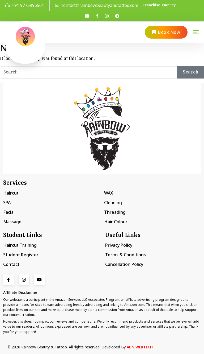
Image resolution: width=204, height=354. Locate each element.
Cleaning (113, 202)
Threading (115, 212)
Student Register (21, 255)
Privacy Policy (118, 245)
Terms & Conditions (125, 255)
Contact (11, 264)
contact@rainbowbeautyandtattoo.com (96, 5)
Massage (12, 222)
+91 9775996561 (24, 5)
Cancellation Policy (124, 264)
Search (190, 72)
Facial (9, 212)
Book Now (166, 32)
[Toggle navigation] (196, 32)
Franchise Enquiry (159, 5)
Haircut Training (20, 245)
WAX (108, 193)
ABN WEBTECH (140, 346)
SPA (7, 202)
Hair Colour (116, 222)
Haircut (11, 193)
